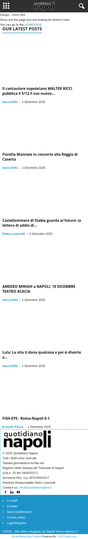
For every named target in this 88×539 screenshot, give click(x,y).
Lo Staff (12, 500)
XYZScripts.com (67, 536)
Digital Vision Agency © (62, 531)
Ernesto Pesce (12, 427)
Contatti (12, 506)
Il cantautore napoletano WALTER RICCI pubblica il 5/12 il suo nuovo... (37, 91)
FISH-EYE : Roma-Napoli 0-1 (26, 418)
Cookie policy (16, 517)
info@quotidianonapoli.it (35, 487)
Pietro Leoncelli (13, 234)
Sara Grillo (10, 102)
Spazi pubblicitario (19, 512)
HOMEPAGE (33, 24)
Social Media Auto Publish (26, 536)
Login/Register (17, 523)
